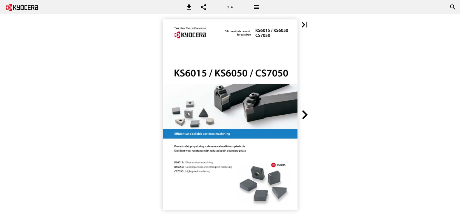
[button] (189, 7)
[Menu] (256, 7)
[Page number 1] (230, 7)
